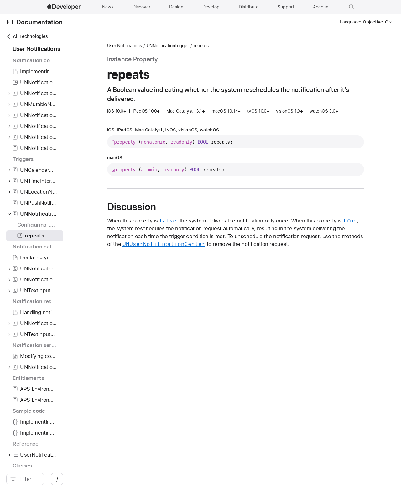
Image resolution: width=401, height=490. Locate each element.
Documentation (39, 22)
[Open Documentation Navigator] (9, 22)
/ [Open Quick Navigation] (112, 479)
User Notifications (167, 45)
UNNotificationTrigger (211, 45)
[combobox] (56, 479)
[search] (53, 479)
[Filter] (56, 479)
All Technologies (27, 36)
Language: (350, 21)
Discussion (174, 216)
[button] (351, 7)
